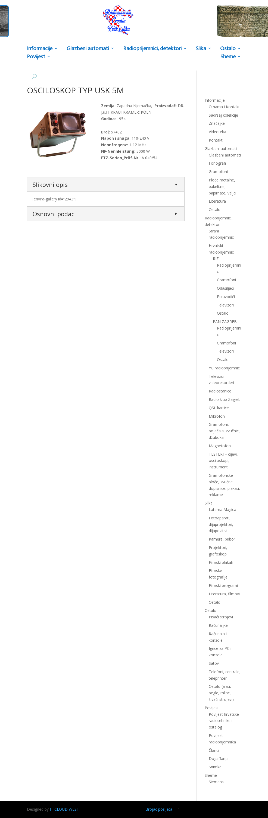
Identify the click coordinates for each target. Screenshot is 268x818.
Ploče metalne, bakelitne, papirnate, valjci (222, 186)
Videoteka (217, 131)
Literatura (217, 201)
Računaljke (218, 625)
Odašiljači (225, 288)
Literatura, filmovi (224, 593)
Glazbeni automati (88, 48)
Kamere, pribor (222, 539)
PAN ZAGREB (225, 321)
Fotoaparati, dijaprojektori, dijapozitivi (221, 524)
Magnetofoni (220, 445)
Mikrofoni (217, 416)
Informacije (39, 48)
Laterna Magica (222, 509)
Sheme (228, 56)
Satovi (214, 663)
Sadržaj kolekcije (223, 115)
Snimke (215, 766)
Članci (214, 750)
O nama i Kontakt (224, 106)
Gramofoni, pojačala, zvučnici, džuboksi (225, 431)
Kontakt (216, 140)
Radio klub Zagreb (225, 399)
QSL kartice (219, 407)
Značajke (217, 123)
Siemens (216, 781)
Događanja (219, 758)
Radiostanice (220, 391)
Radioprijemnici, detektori (152, 48)
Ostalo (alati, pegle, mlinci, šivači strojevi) (221, 693)
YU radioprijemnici (225, 367)
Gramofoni (218, 171)
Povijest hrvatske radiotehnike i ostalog (224, 721)
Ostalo (228, 48)
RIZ (216, 258)
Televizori (225, 305)
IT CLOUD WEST (64, 809)
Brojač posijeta (158, 809)
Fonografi (217, 163)
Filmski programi (223, 585)
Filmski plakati (221, 562)
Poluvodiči (226, 296)
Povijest (36, 56)
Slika (201, 48)
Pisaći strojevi (221, 616)
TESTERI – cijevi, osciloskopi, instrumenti (223, 461)
